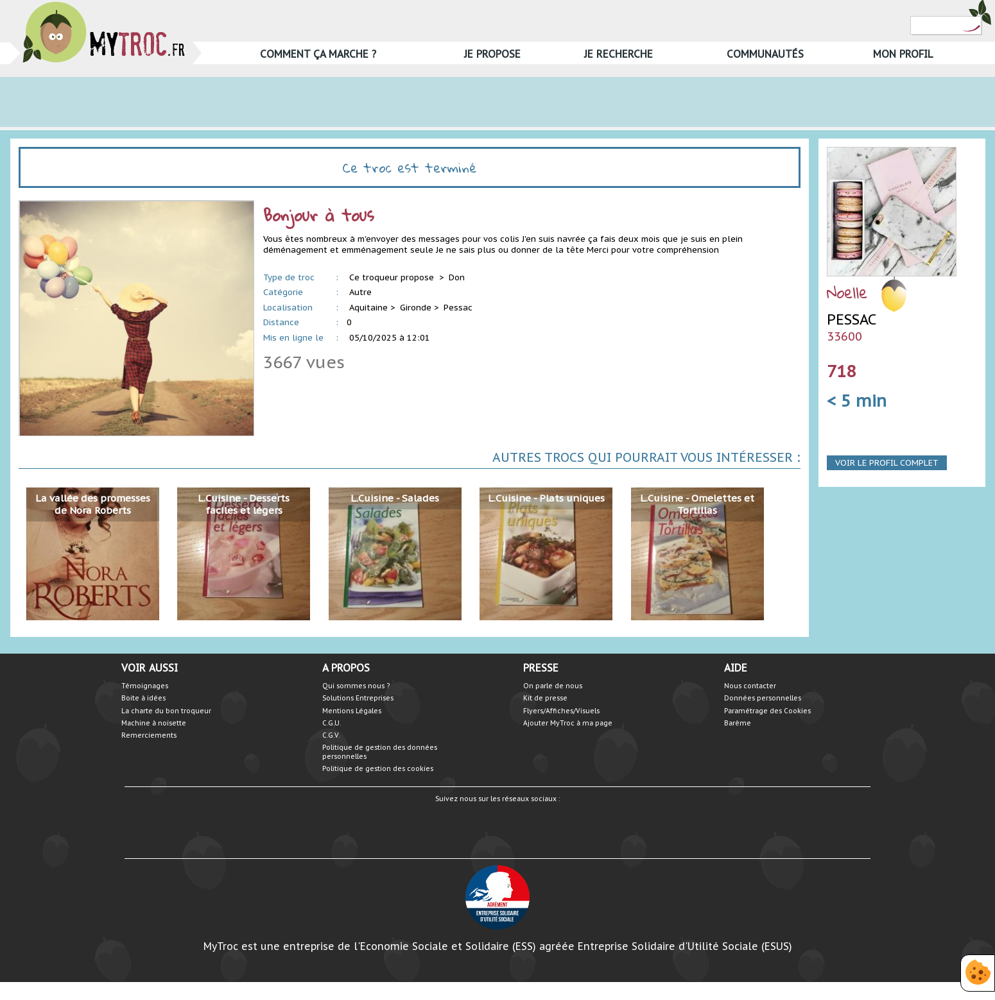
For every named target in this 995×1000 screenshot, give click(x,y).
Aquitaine (368, 307)
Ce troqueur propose (393, 277)
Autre (360, 292)
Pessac (458, 307)
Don (457, 277)
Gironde (415, 307)
